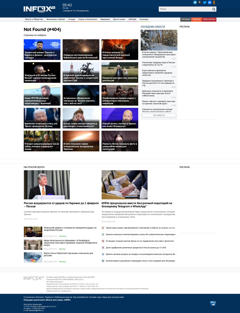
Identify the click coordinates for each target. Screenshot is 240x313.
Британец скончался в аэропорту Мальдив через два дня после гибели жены (157, 93)
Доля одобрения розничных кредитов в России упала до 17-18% (136, 247)
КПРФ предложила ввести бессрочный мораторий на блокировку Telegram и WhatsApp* (137, 205)
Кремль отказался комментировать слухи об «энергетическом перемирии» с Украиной (141, 234)
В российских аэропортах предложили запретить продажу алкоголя (157, 72)
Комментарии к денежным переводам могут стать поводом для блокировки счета (141, 261)
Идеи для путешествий (113, 297)
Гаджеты (62, 249)
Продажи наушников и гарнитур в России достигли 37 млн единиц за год (158, 83)
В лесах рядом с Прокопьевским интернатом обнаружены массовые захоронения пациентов (158, 54)
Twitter (205, 2)
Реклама (40, 297)
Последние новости (153, 26)
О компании (29, 297)
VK (210, 2)
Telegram (195, 2)
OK (214, 2)
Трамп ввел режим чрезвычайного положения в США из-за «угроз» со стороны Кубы (141, 228)
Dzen (200, 2)
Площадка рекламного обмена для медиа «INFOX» (47, 300)
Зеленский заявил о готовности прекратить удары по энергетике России (70, 228)
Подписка (49, 297)
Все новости (159, 115)
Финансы (62, 262)
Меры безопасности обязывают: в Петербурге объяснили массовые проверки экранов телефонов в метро (70, 242)
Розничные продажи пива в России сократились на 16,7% (158, 63)
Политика (62, 236)
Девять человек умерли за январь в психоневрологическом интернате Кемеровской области (141, 254)
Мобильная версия (63, 297)
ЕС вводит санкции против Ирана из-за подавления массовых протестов (140, 241)
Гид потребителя (80, 297)
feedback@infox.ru (36, 310)
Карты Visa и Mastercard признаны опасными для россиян (68, 254)
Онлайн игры (95, 297)
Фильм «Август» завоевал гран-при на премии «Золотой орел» (158, 102)
